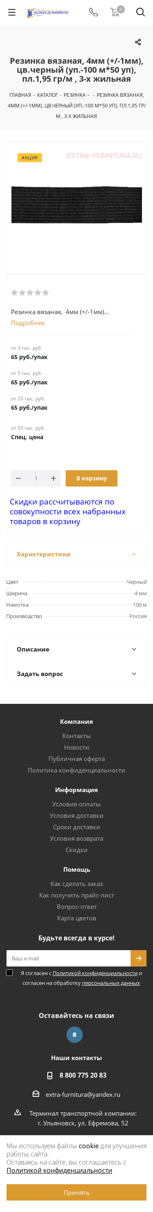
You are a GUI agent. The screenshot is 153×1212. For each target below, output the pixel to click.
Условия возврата (76, 838)
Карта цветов (76, 918)
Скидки (77, 850)
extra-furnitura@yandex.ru (83, 1094)
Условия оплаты (76, 804)
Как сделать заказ (77, 883)
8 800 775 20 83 (83, 1075)
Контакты (76, 736)
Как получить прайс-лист (76, 895)
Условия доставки (77, 815)
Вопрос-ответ (77, 906)
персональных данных (111, 983)
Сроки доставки (76, 827)
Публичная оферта (77, 758)
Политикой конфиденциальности (95, 973)
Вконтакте (75, 1035)
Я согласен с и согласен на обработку (81, 978)
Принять (77, 1192)
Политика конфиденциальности (76, 770)
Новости (76, 747)
